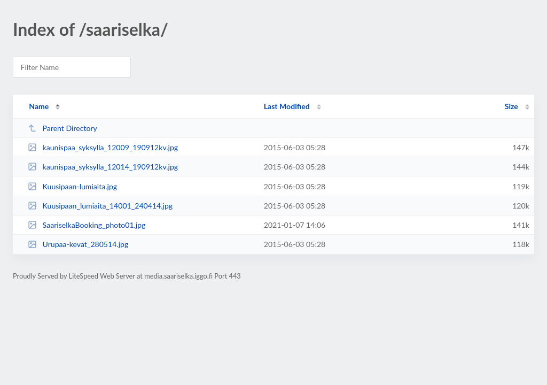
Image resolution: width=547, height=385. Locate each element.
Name (39, 106)
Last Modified (287, 106)
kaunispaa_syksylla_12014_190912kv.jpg (103, 166)
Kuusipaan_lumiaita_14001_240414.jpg (100, 205)
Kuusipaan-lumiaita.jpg (72, 186)
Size (511, 106)
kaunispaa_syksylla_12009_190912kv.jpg (103, 147)
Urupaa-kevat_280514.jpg (78, 244)
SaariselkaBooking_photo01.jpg (86, 224)
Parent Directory (62, 128)
